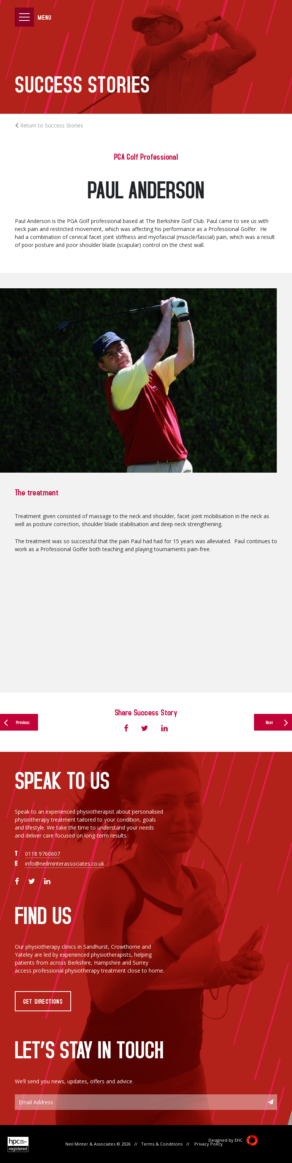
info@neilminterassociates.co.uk (64, 863)
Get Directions (43, 1001)
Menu (44, 17)
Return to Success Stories (49, 125)
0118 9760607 (42, 853)
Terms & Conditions (161, 1144)
